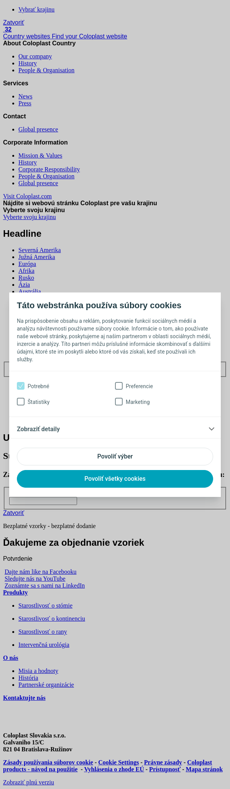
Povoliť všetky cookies (115, 478)
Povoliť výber (115, 456)
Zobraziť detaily (38, 429)
